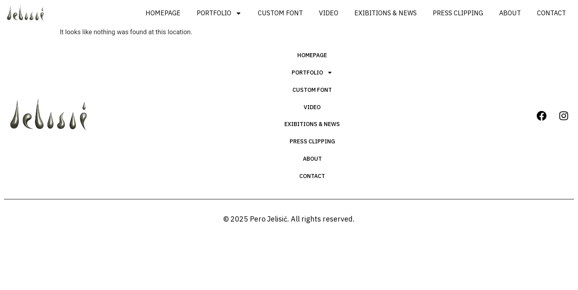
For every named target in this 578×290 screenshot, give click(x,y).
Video (328, 13)
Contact (551, 13)
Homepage (163, 13)
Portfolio (219, 13)
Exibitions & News (385, 13)
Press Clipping (458, 13)
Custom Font (280, 13)
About (510, 13)
